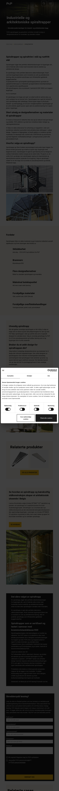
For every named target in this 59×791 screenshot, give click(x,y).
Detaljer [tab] (29, 376)
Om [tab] (49, 376)
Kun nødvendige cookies (25, 418)
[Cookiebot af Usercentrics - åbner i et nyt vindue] (49, 370)
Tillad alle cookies (46, 418)
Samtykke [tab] (10, 376)
